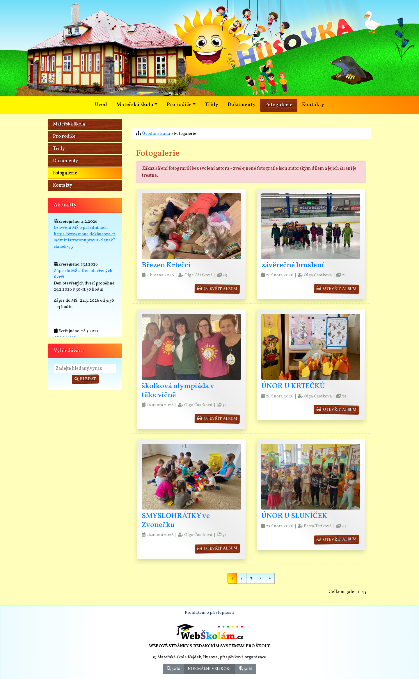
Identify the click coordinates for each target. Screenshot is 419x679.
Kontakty (313, 104)
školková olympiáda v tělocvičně (178, 390)
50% (173, 669)
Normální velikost (209, 669)
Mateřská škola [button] (134, 104)
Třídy (211, 104)
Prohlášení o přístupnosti (210, 613)
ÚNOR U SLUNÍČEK (294, 516)
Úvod (101, 104)
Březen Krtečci (166, 265)
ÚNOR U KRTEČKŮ (293, 386)
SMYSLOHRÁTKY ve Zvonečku (176, 520)
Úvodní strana (156, 134)
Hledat (85, 379)
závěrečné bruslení (292, 265)
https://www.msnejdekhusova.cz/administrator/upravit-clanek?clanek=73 (85, 240)
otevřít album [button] (217, 289)
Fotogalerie (278, 105)
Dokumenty (241, 104)
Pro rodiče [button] (179, 104)
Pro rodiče (64, 136)
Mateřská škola (69, 124)
